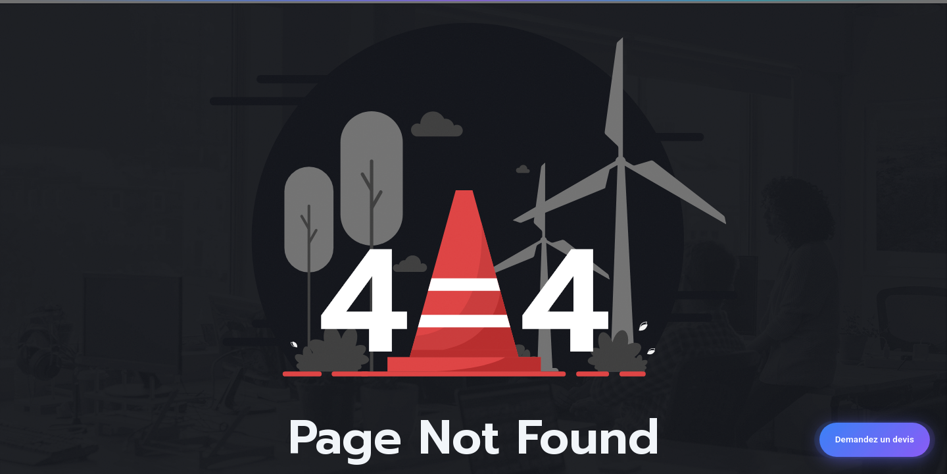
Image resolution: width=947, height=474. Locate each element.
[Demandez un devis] (874, 440)
